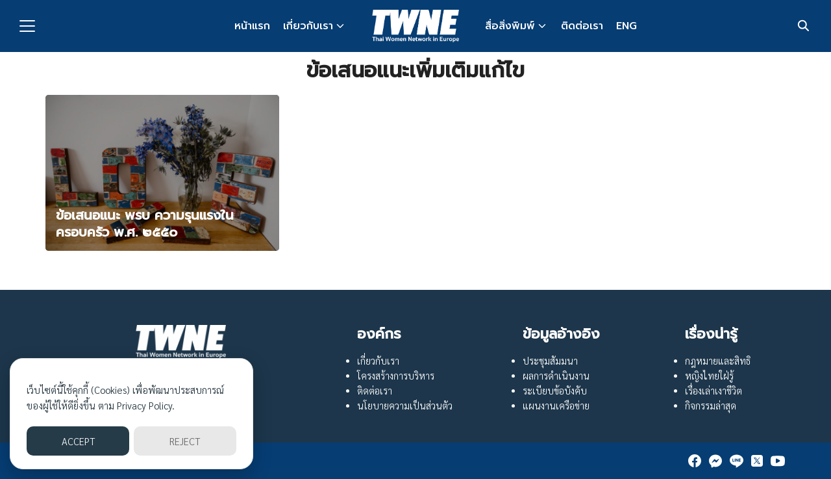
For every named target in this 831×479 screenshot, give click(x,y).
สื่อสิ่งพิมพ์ (510, 26)
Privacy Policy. (146, 405)
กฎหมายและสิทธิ (717, 361)
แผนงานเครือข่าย (556, 405)
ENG (626, 26)
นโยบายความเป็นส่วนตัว (405, 405)
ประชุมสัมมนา (550, 361)
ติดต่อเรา (582, 26)
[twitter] (757, 461)
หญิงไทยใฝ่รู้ (709, 376)
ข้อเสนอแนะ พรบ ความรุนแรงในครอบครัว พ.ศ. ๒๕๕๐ (145, 223)
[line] (736, 461)
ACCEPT (78, 441)
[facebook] (694, 461)
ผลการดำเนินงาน (556, 376)
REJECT (184, 441)
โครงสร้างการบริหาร (395, 376)
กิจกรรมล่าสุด (710, 405)
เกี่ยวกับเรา (308, 26)
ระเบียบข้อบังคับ (555, 390)
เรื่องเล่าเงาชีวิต (713, 390)
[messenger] (715, 461)
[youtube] (778, 461)
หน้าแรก (252, 26)
